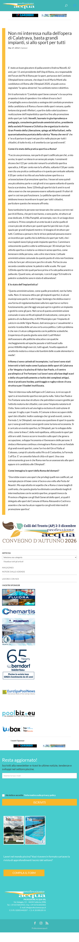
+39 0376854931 (17, 905)
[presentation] (23, 786)
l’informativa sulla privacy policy (40, 795)
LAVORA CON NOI (10, 579)
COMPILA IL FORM (24, 872)
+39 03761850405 (38, 905)
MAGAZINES (8, 567)
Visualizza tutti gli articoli (13, 561)
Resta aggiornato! (19, 760)
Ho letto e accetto (29, 795)
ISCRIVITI (39, 802)
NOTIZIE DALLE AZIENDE (13, 571)
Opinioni (24, 48)
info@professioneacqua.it (36, 907)
